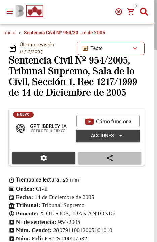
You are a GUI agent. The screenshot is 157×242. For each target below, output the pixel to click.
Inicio (9, 33)
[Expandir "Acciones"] (108, 136)
